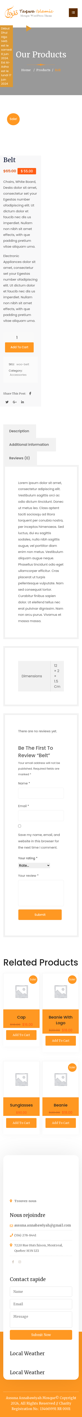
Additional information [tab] (29, 444)
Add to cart (19, 347)
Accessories (18, 375)
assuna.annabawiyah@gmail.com (42, 1225)
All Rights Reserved (38, 1403)
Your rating (28, 858)
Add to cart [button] (21, 1035)
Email (23, 806)
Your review (28, 875)
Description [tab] (19, 431)
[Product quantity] (18, 337)
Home (26, 70)
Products (43, 70)
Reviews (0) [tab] (19, 458)
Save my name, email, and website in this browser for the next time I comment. (39, 841)
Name (24, 783)
